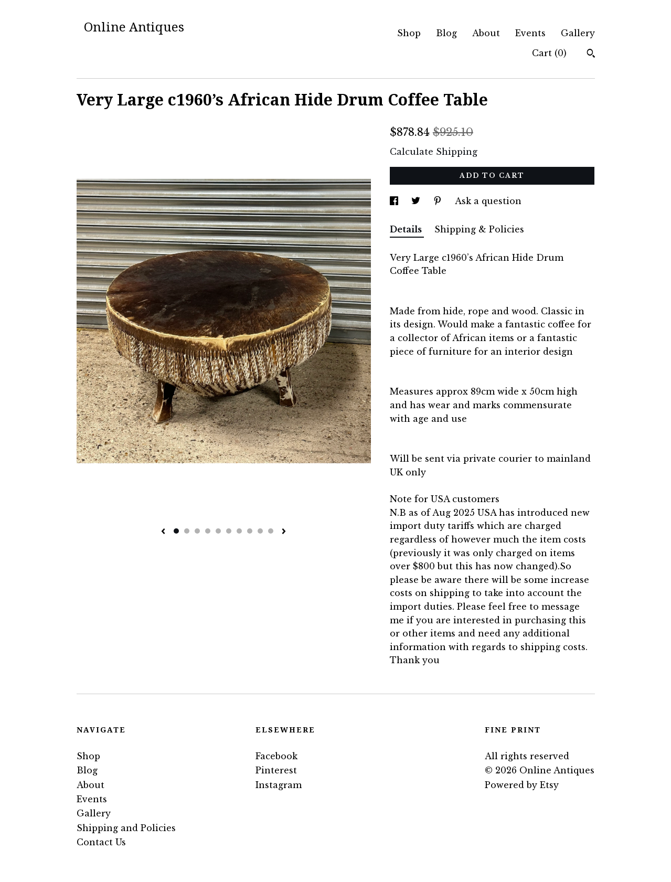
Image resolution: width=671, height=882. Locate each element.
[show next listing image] (283, 532)
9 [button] (260, 531)
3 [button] (197, 531)
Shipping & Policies (479, 229)
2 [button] (186, 531)
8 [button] (249, 531)
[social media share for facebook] (395, 201)
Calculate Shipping (433, 151)
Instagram (278, 785)
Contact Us (101, 842)
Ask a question (488, 201)
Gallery (578, 33)
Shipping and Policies (126, 828)
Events (530, 33)
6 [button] (228, 531)
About (486, 33)
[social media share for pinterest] (438, 201)
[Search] (591, 54)
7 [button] (239, 531)
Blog (446, 33)
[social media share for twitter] (417, 201)
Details (407, 229)
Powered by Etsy (522, 785)
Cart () (549, 53)
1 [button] (176, 531)
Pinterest (276, 770)
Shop (409, 33)
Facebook (276, 756)
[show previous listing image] (163, 532)
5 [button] (218, 531)
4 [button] (207, 531)
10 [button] (270, 531)
